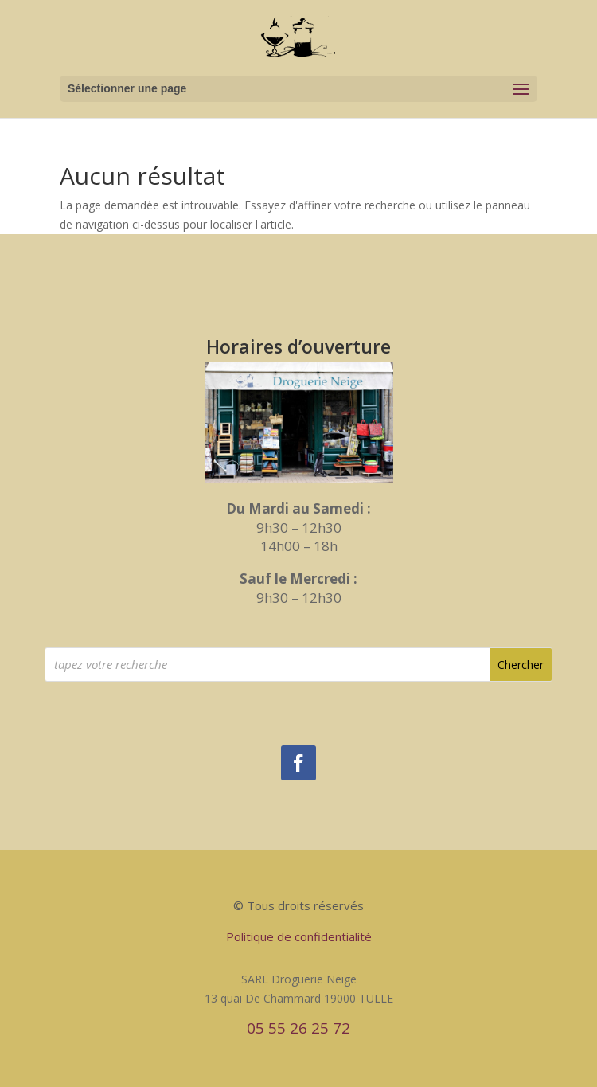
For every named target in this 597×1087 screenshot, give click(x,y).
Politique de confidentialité (299, 936)
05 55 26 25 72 (298, 1028)
